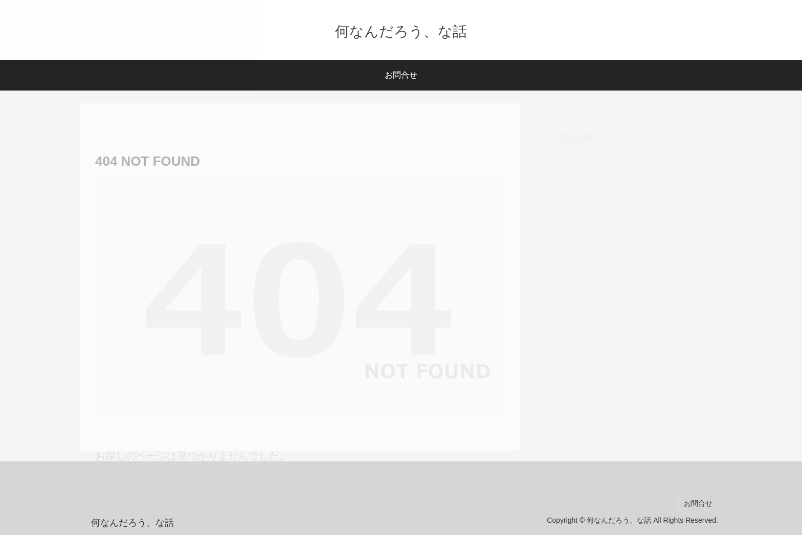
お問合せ (698, 503)
